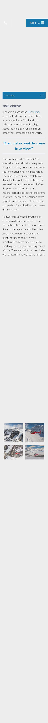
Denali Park (34, 111)
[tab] (24, 95)
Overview (9, 95)
